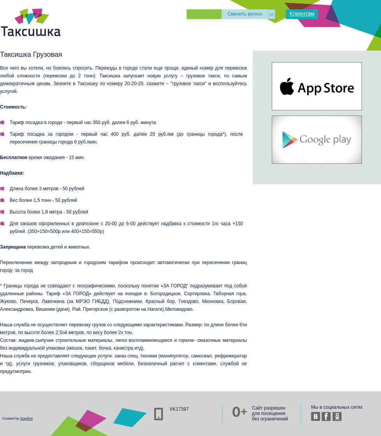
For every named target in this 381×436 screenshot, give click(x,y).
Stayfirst (26, 418)
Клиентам (302, 14)
